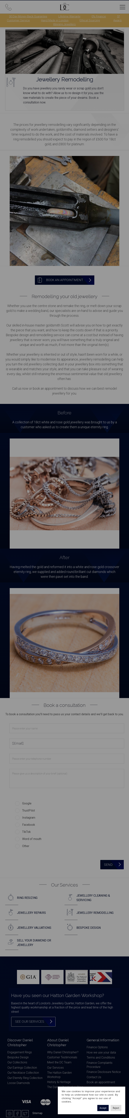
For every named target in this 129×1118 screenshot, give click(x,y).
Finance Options (97, 1047)
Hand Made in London (54, 20)
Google (27, 803)
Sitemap (37, 1113)
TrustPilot (28, 810)
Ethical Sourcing (90, 20)
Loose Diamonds (18, 1083)
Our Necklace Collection (23, 1072)
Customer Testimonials (62, 1057)
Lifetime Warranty (69, 16)
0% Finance (99, 16)
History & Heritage (59, 1082)
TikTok (26, 832)
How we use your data (101, 1052)
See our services (29, 1021)
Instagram (28, 817)
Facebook (28, 824)
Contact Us (94, 1077)
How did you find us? (23, 795)
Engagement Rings (19, 1052)
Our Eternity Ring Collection (25, 1078)
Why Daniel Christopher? (62, 1052)
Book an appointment (101, 1082)
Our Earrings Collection (22, 1067)
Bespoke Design (18, 1057)
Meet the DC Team (59, 1062)
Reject (116, 1108)
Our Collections (17, 1062)
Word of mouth (31, 839)
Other (25, 846)
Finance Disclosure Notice (104, 1072)
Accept (103, 1108)
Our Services (55, 1067)
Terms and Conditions (101, 1057)
